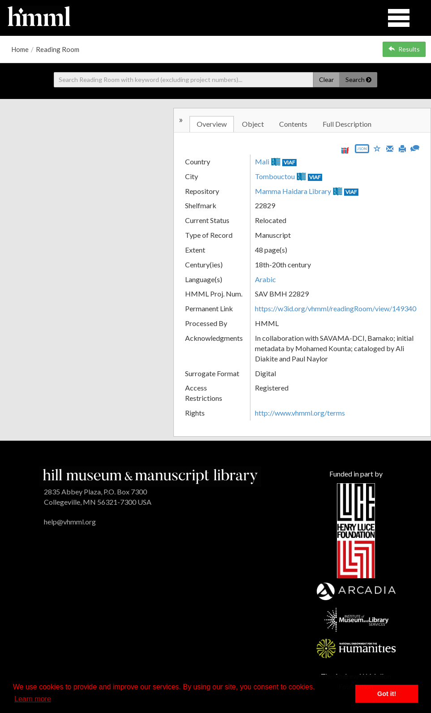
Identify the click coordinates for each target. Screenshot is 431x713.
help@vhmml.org (70, 521)
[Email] (389, 147)
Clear (326, 79)
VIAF (289, 162)
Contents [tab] (293, 124)
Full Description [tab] (347, 124)
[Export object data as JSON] (362, 151)
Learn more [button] (32, 699)
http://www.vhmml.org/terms (300, 412)
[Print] (402, 147)
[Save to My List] (377, 148)
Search (358, 79)
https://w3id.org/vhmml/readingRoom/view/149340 (335, 308)
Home (20, 49)
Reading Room (57, 49)
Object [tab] (253, 124)
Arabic (265, 279)
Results (404, 49)
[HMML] (150, 475)
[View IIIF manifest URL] (344, 150)
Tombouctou (275, 176)
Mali (262, 161)
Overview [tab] (212, 124)
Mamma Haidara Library (293, 191)
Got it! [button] (386, 693)
